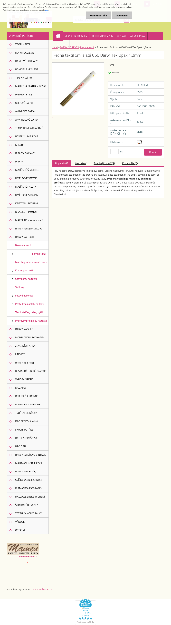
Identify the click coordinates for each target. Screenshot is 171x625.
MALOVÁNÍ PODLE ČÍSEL (28, 463)
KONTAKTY (62, 44)
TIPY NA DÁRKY (23, 78)
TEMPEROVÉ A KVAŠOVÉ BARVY (29, 129)
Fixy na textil (39, 254)
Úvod (55, 47)
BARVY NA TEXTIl (24, 237)
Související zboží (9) (104, 163)
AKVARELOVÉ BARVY (26, 120)
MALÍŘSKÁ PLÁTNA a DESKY (31, 86)
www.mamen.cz (28, 556)
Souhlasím (122, 15)
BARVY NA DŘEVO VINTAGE (30, 455)
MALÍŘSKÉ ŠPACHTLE (27, 170)
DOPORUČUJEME (24, 53)
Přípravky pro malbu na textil (31, 321)
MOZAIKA (20, 388)
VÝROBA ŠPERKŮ (24, 379)
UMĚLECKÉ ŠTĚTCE (26, 178)
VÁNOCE (20, 522)
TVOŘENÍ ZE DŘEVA (26, 413)
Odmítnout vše (98, 15)
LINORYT (20, 354)
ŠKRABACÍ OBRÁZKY (26, 505)
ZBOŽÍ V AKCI (22, 44)
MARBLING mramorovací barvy (29, 221)
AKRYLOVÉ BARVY (25, 111)
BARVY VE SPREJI (24, 362)
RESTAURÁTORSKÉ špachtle (30, 371)
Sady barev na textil (26, 279)
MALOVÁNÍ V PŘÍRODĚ (27, 404)
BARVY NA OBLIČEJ (25, 471)
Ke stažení (80, 163)
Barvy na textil (23, 245)
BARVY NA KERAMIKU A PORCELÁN (28, 230)
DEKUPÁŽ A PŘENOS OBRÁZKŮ (26, 397)
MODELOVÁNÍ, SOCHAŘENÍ (30, 337)
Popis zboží (61, 163)
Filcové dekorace (24, 295)
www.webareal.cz (42, 589)
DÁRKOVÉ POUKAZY (26, 61)
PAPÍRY (19, 161)
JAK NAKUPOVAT (138, 36)
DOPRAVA (121, 36)
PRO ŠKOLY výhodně (26, 421)
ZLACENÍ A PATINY (25, 346)
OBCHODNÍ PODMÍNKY (102, 36)
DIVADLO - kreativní (26, 212)
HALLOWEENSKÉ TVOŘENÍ (30, 497)
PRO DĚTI (20, 446)
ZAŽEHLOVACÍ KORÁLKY (28, 513)
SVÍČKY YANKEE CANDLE (28, 480)
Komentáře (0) (130, 163)
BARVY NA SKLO (24, 329)
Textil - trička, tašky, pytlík (29, 312)
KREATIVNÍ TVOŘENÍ (26, 203)
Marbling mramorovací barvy (31, 262)
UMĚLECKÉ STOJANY (26, 195)
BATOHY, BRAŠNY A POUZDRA (26, 439)
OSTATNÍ (20, 530)
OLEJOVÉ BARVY (24, 103)
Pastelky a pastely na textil (30, 304)
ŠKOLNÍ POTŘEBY (25, 430)
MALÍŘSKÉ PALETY (25, 187)
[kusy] (114, 151)
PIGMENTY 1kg (23, 94)
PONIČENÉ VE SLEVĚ (26, 69)
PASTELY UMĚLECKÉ (26, 136)
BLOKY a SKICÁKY (25, 153)
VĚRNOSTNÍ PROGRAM (76, 36)
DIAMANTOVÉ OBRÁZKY (28, 488)
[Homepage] (59, 36)
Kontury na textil (24, 270)
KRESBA (19, 145)
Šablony (19, 287)
